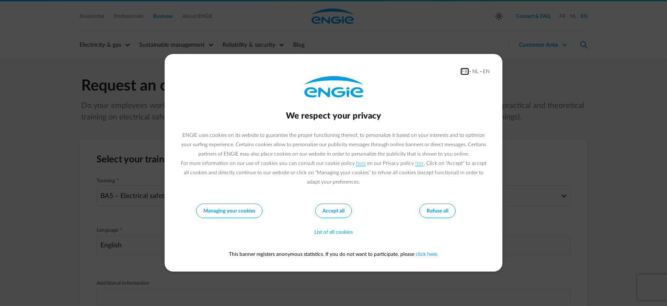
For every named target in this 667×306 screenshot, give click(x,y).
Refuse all (437, 210)
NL (475, 71)
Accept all (333, 210)
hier (419, 163)
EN (486, 71)
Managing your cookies (229, 210)
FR (465, 71)
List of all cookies (333, 232)
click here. (427, 254)
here (361, 163)
